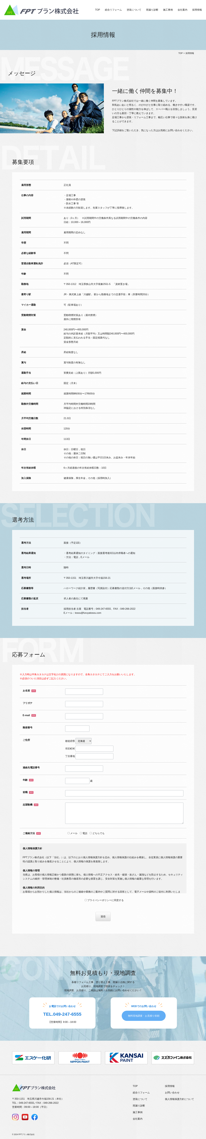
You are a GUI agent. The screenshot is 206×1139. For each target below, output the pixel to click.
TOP (97, 9)
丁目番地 (89, 756)
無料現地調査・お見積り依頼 (143, 1015)
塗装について (134, 9)
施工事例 (168, 9)
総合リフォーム (113, 9)
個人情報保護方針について (179, 1099)
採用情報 (197, 9)
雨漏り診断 (152, 9)
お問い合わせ (172, 1092)
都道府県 (78, 741)
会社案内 (182, 9)
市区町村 (89, 748)
